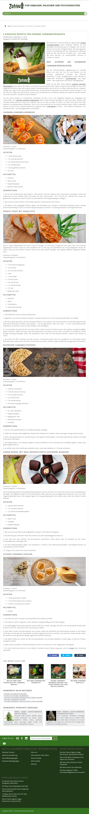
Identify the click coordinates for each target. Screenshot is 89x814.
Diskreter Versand (8, 752)
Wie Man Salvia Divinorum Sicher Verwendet (71, 763)
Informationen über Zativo (40, 755)
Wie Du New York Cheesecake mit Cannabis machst (14, 682)
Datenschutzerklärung (9, 755)
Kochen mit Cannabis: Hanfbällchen (16, 696)
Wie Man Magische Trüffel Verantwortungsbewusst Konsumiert (72, 771)
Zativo (11, 811)
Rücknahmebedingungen (10, 761)
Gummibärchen (71, 78)
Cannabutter (51, 106)
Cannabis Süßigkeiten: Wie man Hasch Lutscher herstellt (23, 701)
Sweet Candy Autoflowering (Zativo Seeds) (28, 713)
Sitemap (34, 764)
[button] (53, 655)
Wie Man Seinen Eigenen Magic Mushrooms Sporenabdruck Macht (72, 753)
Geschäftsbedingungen (10, 758)
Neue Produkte (36, 758)
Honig (72, 648)
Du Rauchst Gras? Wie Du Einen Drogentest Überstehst (13, 782)
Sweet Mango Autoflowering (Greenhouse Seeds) (70, 713)
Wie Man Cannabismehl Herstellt (15, 694)
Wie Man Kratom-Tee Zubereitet (71, 767)
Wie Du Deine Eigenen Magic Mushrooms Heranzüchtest (12, 800)
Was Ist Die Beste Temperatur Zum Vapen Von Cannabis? (71, 758)
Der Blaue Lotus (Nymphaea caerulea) (15, 786)
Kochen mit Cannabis (19, 39)
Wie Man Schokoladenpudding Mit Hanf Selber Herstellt (23, 697)
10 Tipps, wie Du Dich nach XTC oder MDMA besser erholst (14, 795)
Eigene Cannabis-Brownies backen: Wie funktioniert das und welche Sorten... (58, 683)
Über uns (34, 752)
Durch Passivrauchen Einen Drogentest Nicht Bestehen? (15, 790)
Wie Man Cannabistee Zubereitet (36, 681)
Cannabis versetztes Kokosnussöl (27, 100)
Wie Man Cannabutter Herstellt (14, 699)
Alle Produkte (35, 761)
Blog (9, 26)
